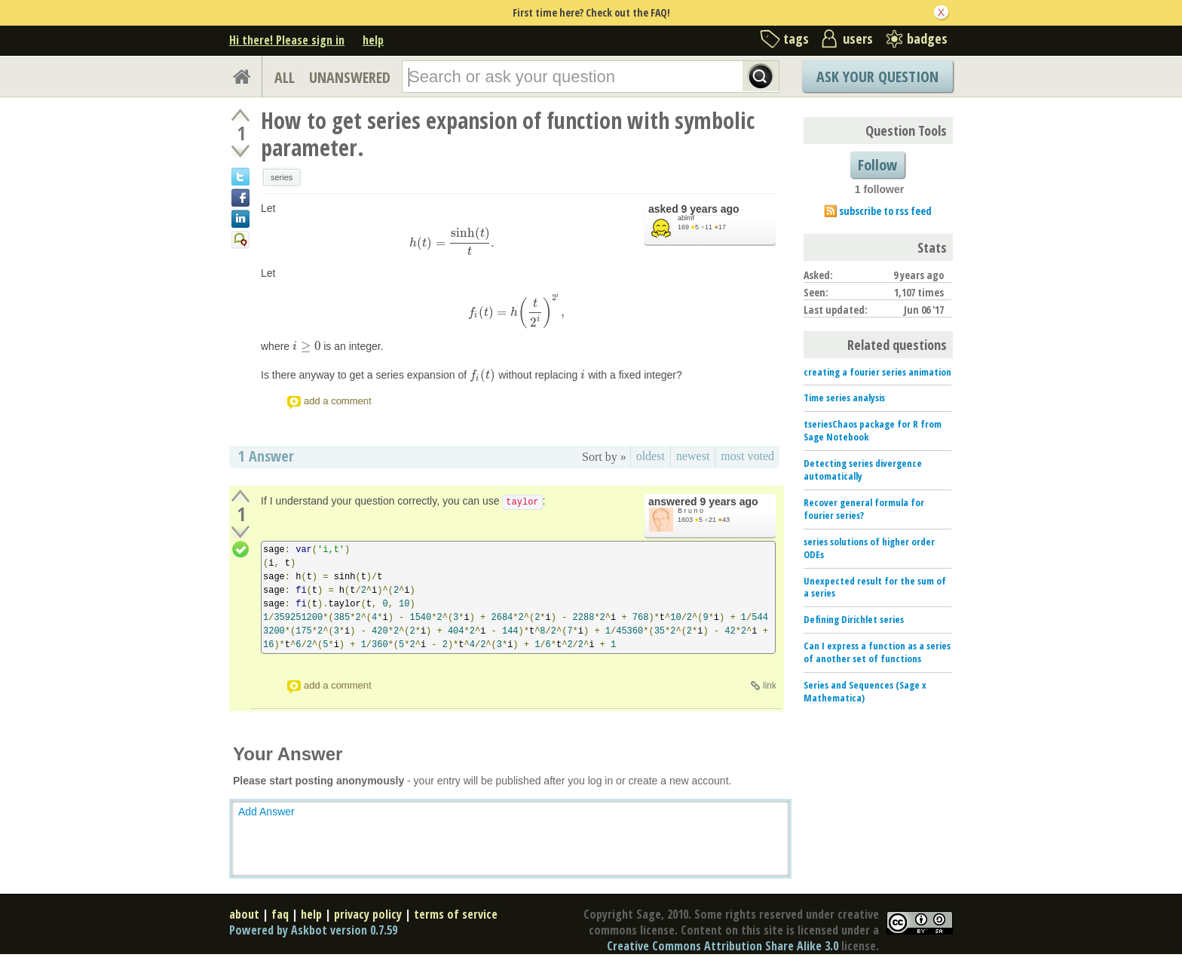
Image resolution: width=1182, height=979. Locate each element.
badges (927, 38)
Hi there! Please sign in (286, 40)
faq (280, 914)
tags (796, 38)
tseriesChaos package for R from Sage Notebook (873, 430)
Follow (877, 165)
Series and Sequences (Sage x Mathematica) (865, 691)
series (281, 177)
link (769, 685)
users (858, 38)
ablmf (686, 218)
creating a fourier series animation (877, 372)
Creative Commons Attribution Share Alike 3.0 (722, 946)
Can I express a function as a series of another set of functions (877, 652)
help (373, 40)
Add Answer (266, 812)
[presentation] (452, 243)
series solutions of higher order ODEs (869, 548)
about (244, 914)
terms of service (456, 914)
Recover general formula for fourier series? (864, 509)
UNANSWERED (349, 77)
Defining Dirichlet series (854, 619)
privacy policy (368, 914)
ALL (284, 77)
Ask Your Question (877, 76)
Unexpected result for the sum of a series (875, 587)
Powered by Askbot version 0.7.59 (313, 930)
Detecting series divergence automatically (863, 469)
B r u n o (690, 510)
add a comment (338, 401)
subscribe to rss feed (885, 211)
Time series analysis (844, 397)
